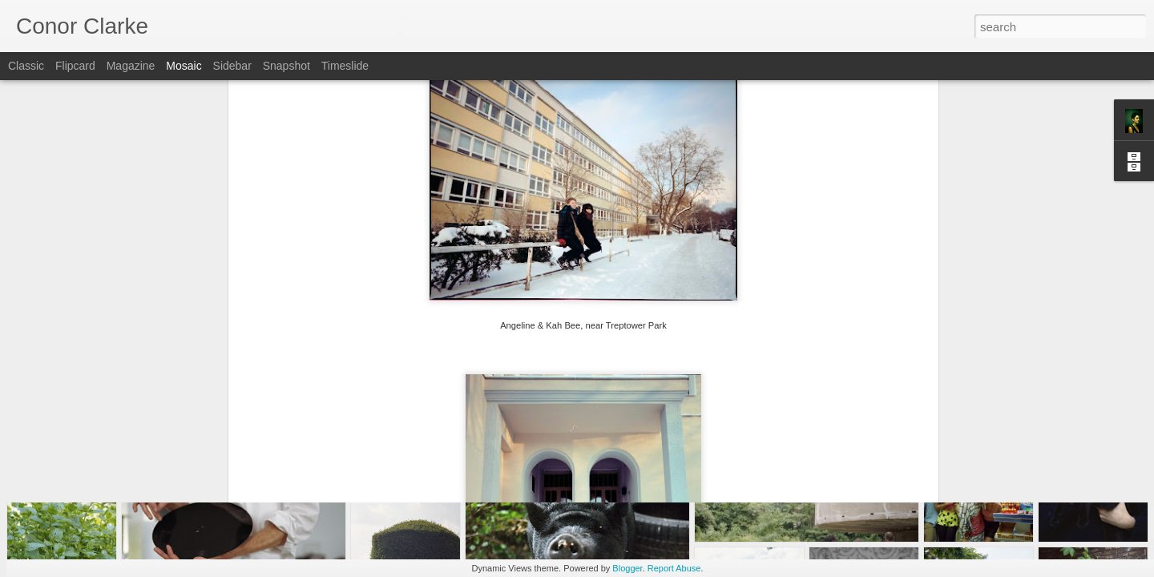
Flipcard (75, 65)
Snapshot (286, 65)
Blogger (627, 568)
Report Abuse (674, 568)
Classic (26, 65)
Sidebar (232, 65)
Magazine (131, 65)
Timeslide (345, 65)
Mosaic (183, 65)
